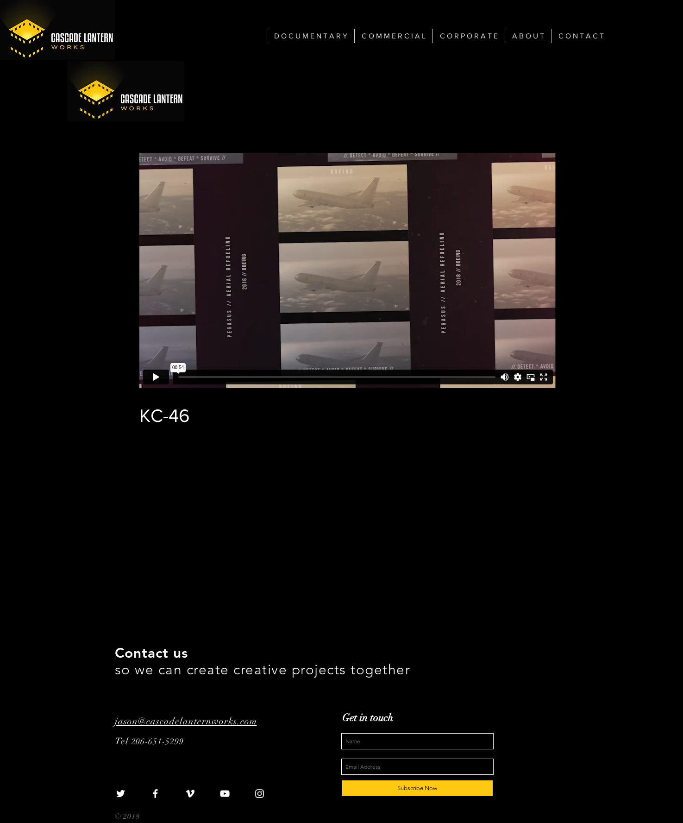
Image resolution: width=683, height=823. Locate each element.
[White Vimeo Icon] (190, 793)
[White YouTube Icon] (225, 793)
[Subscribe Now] (417, 788)
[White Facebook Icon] (155, 793)
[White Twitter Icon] (120, 793)
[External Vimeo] (348, 271)
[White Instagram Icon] (259, 793)
